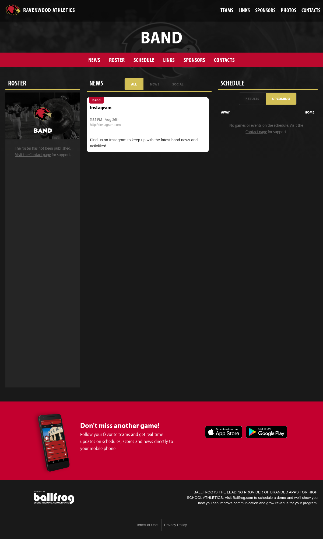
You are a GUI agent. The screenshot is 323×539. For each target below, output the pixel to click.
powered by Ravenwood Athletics (54, 497)
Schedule (144, 60)
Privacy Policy (175, 525)
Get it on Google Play (266, 432)
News (94, 60)
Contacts (224, 60)
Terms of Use (147, 525)
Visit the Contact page (33, 154)
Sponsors (194, 60)
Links (169, 60)
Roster (117, 60)
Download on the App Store (223, 432)
